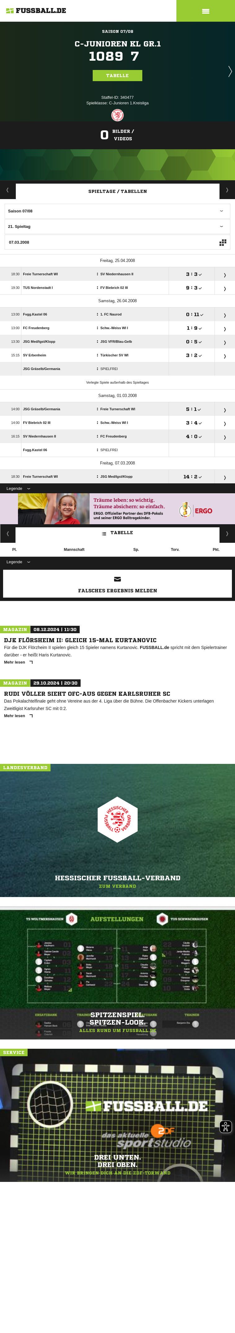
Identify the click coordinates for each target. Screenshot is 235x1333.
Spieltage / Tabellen (117, 191)
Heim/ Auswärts (227, 533)
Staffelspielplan (227, 190)
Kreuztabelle (8, 533)
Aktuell (8, 190)
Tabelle (117, 75)
